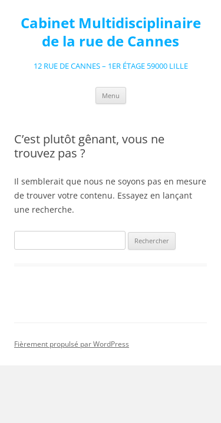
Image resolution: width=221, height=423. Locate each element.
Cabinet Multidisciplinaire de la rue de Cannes (111, 32)
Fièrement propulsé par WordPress (71, 344)
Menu (111, 95)
